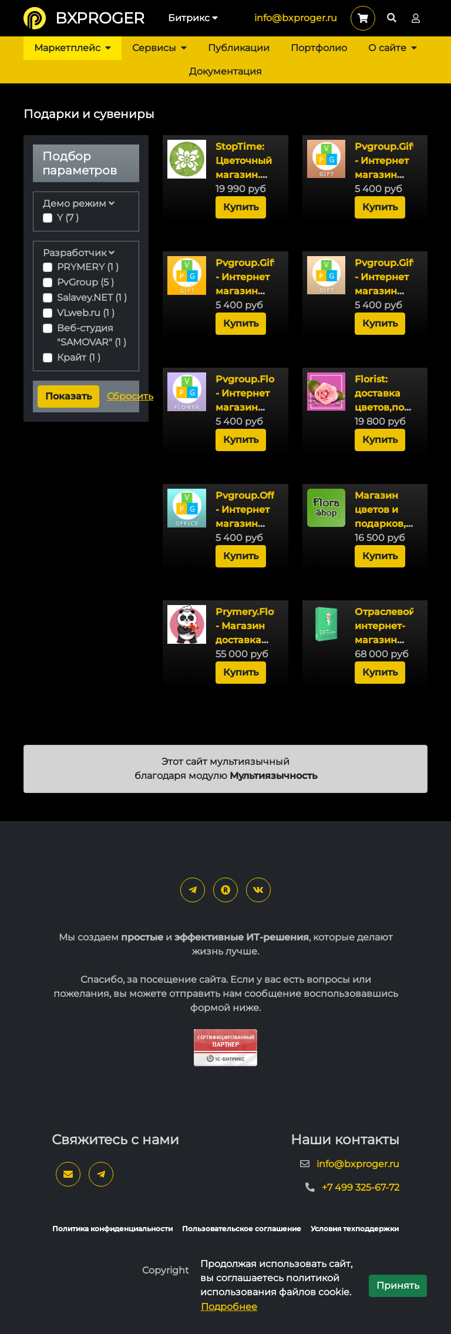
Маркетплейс (72, 47)
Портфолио (319, 47)
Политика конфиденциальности (112, 1228)
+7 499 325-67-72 (360, 1187)
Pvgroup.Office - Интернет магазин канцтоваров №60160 (252, 523)
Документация (225, 71)
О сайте (392, 47)
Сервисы (159, 47)
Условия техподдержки (355, 1228)
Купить (240, 207)
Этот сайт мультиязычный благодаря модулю (225, 768)
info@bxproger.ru (295, 17)
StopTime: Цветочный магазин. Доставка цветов (244, 175)
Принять (397, 1285)
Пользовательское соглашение (241, 1228)
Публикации (239, 47)
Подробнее (229, 1306)
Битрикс (193, 17)
